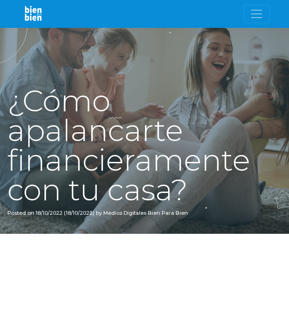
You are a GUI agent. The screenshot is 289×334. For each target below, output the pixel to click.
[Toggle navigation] (257, 14)
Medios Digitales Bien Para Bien (145, 213)
